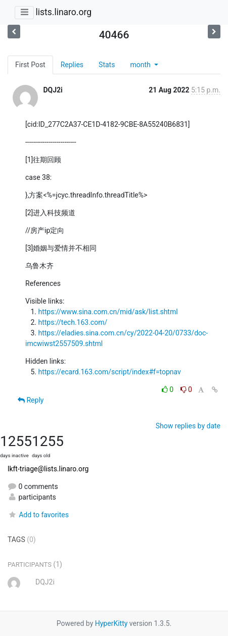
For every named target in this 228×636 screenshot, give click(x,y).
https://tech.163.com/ (72, 322)
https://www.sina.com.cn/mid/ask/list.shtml (107, 312)
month (141, 65)
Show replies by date (188, 426)
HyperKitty (111, 623)
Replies (72, 65)
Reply (30, 400)
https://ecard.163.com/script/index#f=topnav (109, 372)
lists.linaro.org (63, 12)
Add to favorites (38, 515)
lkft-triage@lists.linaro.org (48, 469)
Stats (107, 65)
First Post (30, 65)
